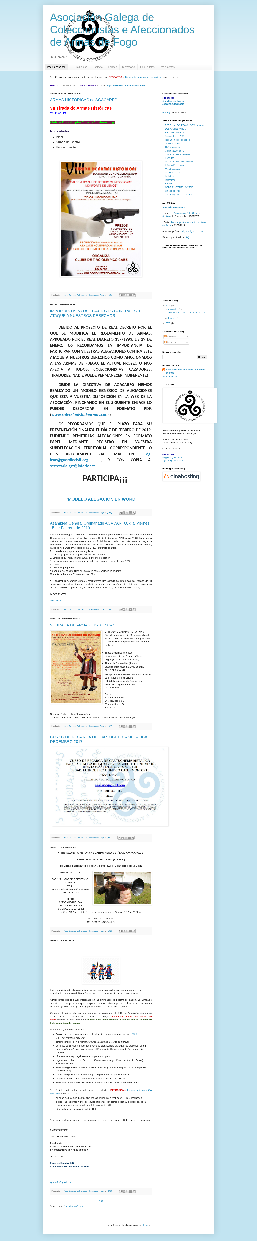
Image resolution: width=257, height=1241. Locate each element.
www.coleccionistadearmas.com (80, 414)
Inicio (100, 1201)
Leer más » (55, 600)
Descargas (170, 180)
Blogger (145, 1225)
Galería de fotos (172, 191)
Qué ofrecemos (172, 147)
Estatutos (169, 158)
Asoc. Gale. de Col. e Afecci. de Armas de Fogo (185, 371)
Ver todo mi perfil (170, 376)
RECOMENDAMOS (174, 132)
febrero (172, 318)
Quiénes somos (172, 143)
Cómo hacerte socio (174, 151)
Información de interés (175, 165)
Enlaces (112, 67)
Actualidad (81, 67)
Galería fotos (147, 67)
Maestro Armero (172, 169)
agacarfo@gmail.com (61, 1182)
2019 (168, 305)
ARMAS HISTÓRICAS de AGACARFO (83, 100)
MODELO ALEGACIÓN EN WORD (101, 499)
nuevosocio (128, 67)
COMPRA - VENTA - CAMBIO (179, 187)
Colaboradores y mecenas (177, 154)
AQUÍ (134, 1034)
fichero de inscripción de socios (143, 77)
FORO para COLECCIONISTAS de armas (185, 125)
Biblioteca (169, 176)
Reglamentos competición (177, 140)
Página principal (56, 67)
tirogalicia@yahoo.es (173, 101)
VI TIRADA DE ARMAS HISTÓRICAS (82, 625)
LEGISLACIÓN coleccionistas (179, 161)
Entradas (170, 336)
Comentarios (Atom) (73, 1206)
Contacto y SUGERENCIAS (178, 194)
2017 (168, 323)
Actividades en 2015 (174, 136)
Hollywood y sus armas (192, 231)
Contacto (98, 67)
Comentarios (171, 342)
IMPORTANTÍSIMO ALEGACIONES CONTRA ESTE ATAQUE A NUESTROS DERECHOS (96, 313)
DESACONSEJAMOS (175, 129)
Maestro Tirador (172, 172)
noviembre (173, 309)
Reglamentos (167, 67)
